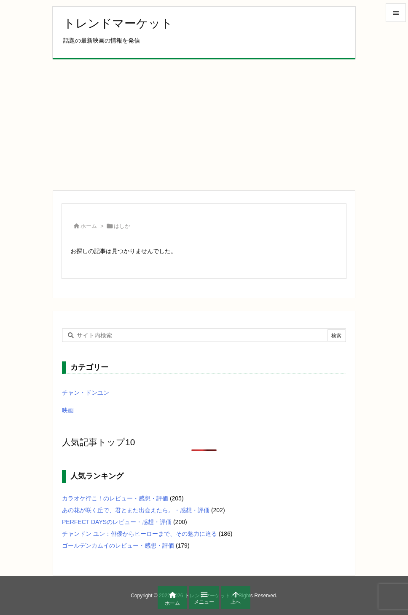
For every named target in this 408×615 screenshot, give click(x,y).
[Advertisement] (204, 125)
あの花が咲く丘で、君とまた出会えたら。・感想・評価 (135, 510)
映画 (68, 410)
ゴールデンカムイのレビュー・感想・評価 (118, 545)
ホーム (89, 226)
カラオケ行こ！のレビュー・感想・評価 (115, 498)
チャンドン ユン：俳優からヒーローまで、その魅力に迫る (139, 533)
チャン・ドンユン (85, 392)
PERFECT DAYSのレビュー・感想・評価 (117, 522)
